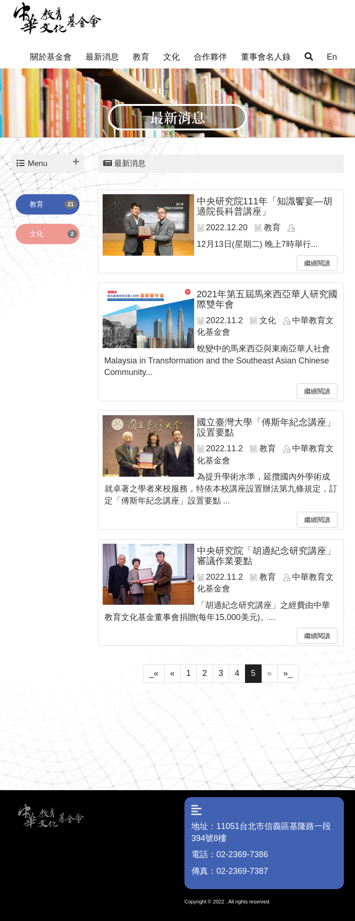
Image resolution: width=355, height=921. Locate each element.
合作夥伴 (210, 56)
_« (154, 673)
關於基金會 (51, 56)
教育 (141, 56)
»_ (288, 673)
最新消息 (102, 56)
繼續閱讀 (317, 263)
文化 (171, 56)
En (332, 56)
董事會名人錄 (266, 56)
